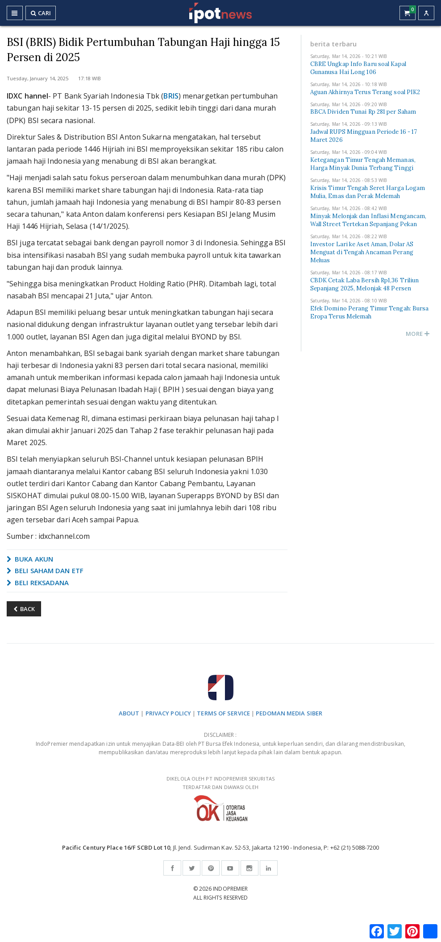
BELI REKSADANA (38, 582)
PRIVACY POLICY (168, 713)
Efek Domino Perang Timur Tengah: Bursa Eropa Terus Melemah (369, 312)
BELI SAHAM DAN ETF (45, 570)
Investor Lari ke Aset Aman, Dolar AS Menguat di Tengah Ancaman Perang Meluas (362, 252)
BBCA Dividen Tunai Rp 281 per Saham (363, 112)
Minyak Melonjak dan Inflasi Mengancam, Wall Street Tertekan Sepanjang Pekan (368, 220)
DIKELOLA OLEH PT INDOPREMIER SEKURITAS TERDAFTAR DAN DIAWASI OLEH (220, 798)
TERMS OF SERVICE (223, 713)
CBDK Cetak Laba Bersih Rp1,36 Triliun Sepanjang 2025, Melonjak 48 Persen (364, 284)
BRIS (170, 96)
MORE (418, 334)
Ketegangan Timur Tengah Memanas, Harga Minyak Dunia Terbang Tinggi (363, 164)
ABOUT (129, 713)
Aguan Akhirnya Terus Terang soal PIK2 (365, 92)
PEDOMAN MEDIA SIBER (289, 713)
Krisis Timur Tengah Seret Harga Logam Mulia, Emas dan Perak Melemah (367, 192)
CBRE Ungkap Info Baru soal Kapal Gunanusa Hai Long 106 (358, 68)
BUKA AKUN (30, 558)
